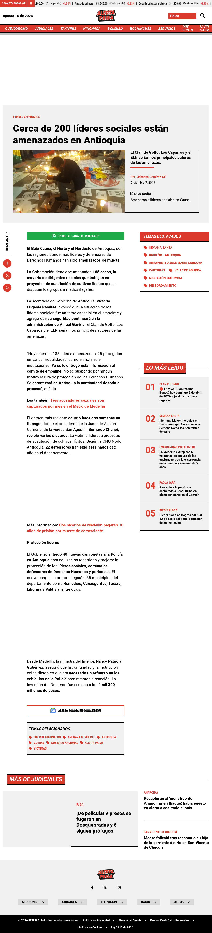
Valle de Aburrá (188, 270)
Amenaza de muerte (79, 737)
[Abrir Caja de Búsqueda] (202, 16)
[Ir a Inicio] (106, 16)
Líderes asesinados (45, 737)
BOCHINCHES (140, 29)
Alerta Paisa (91, 743)
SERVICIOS (166, 29)
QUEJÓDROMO (16, 29)
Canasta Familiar (14, 3)
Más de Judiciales (35, 895)
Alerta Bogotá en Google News (75, 711)
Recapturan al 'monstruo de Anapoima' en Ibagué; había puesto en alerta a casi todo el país (175, 919)
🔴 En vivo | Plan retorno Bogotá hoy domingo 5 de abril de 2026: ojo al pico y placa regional (180, 394)
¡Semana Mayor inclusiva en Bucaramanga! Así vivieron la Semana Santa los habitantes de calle (179, 426)
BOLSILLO (115, 29)
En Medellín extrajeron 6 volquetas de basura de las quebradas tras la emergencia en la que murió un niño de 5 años (180, 459)
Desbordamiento (162, 285)
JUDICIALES (44, 29)
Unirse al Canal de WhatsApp (75, 236)
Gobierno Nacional (62, 743)
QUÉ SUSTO (187, 28)
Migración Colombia (165, 278)
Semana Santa (160, 247)
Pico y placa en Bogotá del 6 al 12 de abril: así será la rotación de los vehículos (180, 518)
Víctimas (38, 749)
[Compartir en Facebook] (7, 263)
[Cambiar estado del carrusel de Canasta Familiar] (31, 3)
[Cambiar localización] (182, 16)
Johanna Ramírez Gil (151, 177)
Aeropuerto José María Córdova (175, 263)
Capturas (157, 270)
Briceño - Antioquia (165, 255)
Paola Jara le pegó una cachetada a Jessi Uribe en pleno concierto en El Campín (179, 491)
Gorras (36, 743)
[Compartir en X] (7, 275)
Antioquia (106, 737)
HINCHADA (92, 29)
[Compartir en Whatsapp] (7, 288)
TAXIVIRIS (68, 29)
